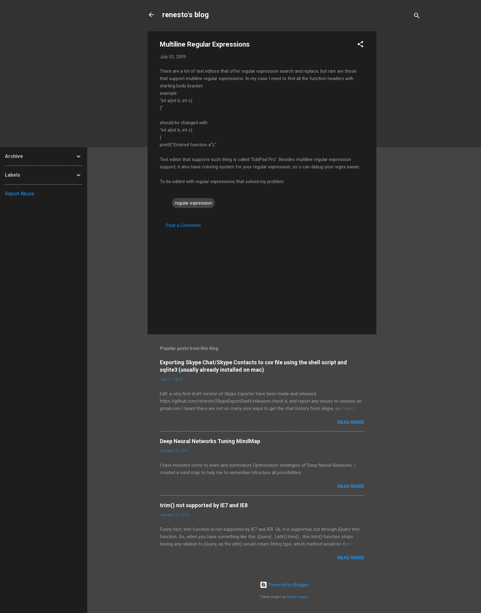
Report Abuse (19, 194)
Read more (350, 422)
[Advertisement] (401, 123)
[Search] (417, 16)
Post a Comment (183, 225)
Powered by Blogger (284, 585)
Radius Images (297, 597)
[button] (360, 45)
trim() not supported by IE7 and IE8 (204, 505)
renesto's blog (185, 14)
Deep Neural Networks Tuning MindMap (210, 441)
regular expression (193, 203)
